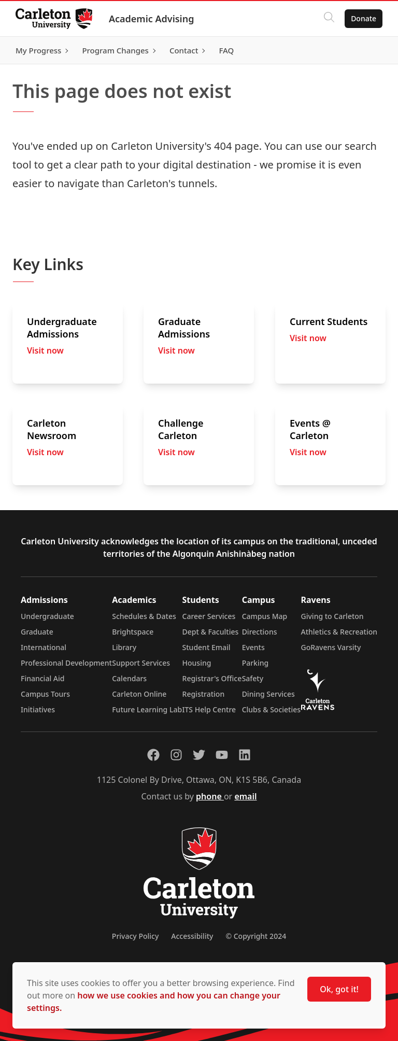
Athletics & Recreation (339, 632)
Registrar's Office (212, 678)
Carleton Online (139, 694)
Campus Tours (45, 694)
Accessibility (192, 936)
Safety (253, 678)
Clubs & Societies (271, 709)
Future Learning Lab (147, 709)
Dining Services (268, 694)
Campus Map (265, 616)
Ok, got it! (339, 989)
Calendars (129, 678)
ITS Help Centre (209, 709)
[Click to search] (328, 18)
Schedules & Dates (144, 616)
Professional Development (66, 663)
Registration (203, 694)
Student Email (206, 647)
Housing (196, 663)
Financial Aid (42, 678)
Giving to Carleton (332, 616)
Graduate (37, 632)
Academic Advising (152, 18)
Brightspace (132, 632)
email (245, 796)
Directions (259, 632)
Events (253, 647)
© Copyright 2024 (255, 936)
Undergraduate (47, 616)
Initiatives (38, 709)
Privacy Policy (135, 936)
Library (124, 647)
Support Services (141, 663)
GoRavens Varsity (331, 647)
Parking (255, 663)
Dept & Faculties (210, 632)
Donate (362, 18)
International (43, 647)
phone (210, 796)
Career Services (209, 616)
